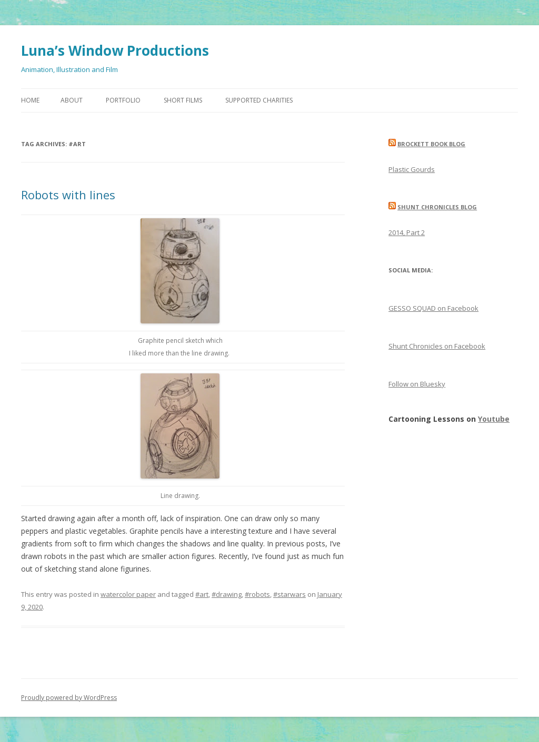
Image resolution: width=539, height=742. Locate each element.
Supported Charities (259, 100)
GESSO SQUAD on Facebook (433, 308)
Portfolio (123, 100)
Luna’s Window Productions (115, 50)
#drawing (227, 594)
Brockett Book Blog (431, 144)
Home (30, 100)
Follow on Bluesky (416, 384)
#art (201, 594)
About (72, 100)
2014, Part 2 (406, 232)
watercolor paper (128, 594)
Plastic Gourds (411, 169)
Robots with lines (68, 194)
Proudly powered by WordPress (69, 697)
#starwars (289, 594)
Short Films (183, 100)
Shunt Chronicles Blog (437, 207)
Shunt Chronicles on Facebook (436, 346)
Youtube (494, 419)
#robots (257, 594)
